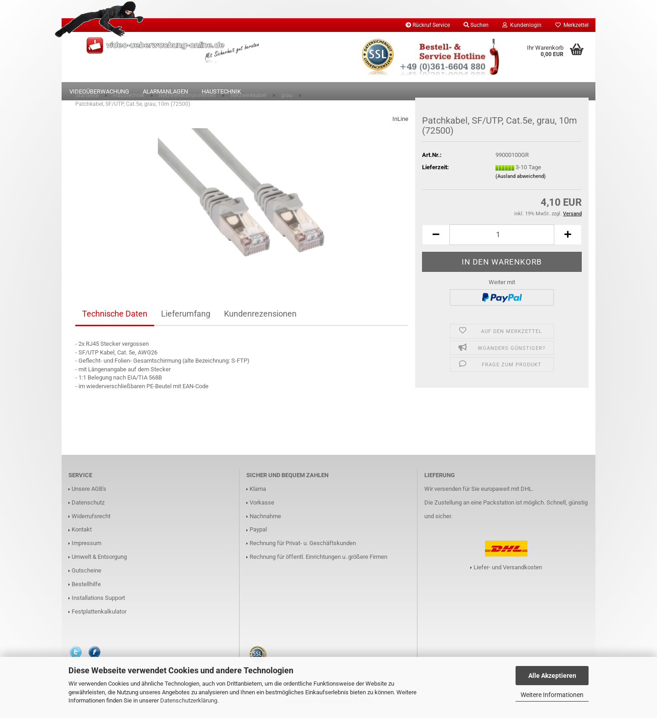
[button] (435, 239)
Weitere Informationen (552, 694)
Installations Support (98, 602)
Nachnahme (265, 520)
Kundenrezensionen (260, 318)
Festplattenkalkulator (99, 616)
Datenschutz (88, 507)
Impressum (86, 547)
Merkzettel (572, 25)
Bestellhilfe (86, 588)
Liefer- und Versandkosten (508, 571)
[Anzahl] (501, 239)
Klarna (258, 493)
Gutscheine (86, 575)
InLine (400, 123)
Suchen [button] (476, 25)
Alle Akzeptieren (552, 675)
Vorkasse (262, 507)
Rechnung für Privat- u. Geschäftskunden (303, 547)
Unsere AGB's (89, 493)
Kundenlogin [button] (522, 25)
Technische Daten (114, 318)
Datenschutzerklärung (188, 700)
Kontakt (82, 534)
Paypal (258, 534)
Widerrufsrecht (91, 520)
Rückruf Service (428, 25)
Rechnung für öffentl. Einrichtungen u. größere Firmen (318, 561)
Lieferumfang (185, 318)
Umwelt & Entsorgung (99, 561)
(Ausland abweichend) (520, 181)
